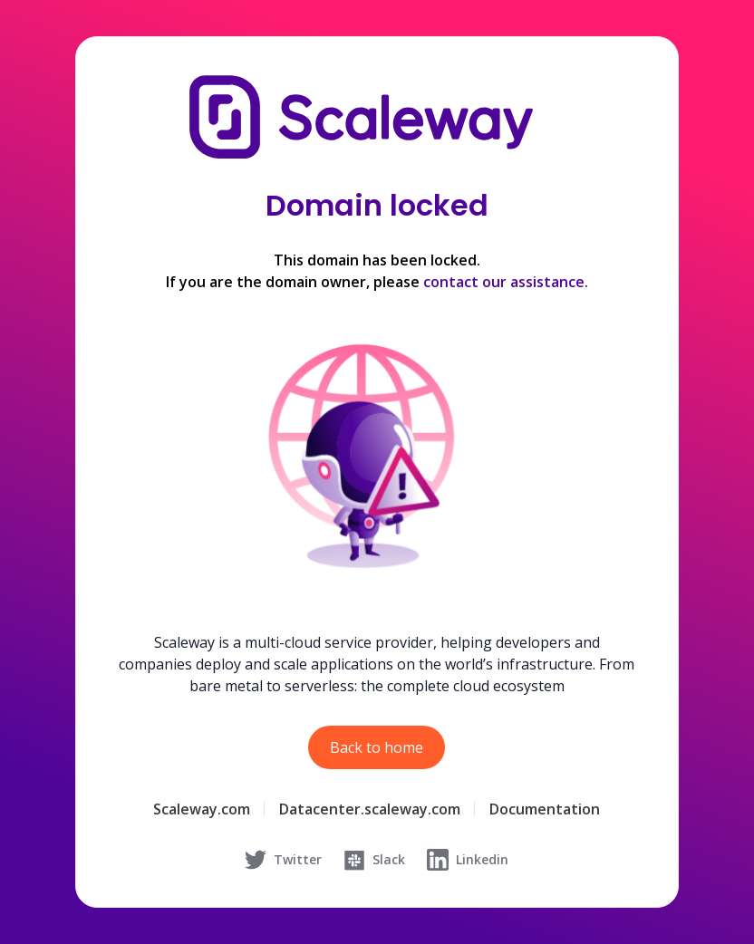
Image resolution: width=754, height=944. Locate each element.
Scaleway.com (201, 809)
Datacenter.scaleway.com (369, 809)
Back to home (376, 747)
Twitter (283, 860)
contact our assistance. (505, 282)
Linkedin (467, 860)
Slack (374, 860)
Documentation (544, 809)
